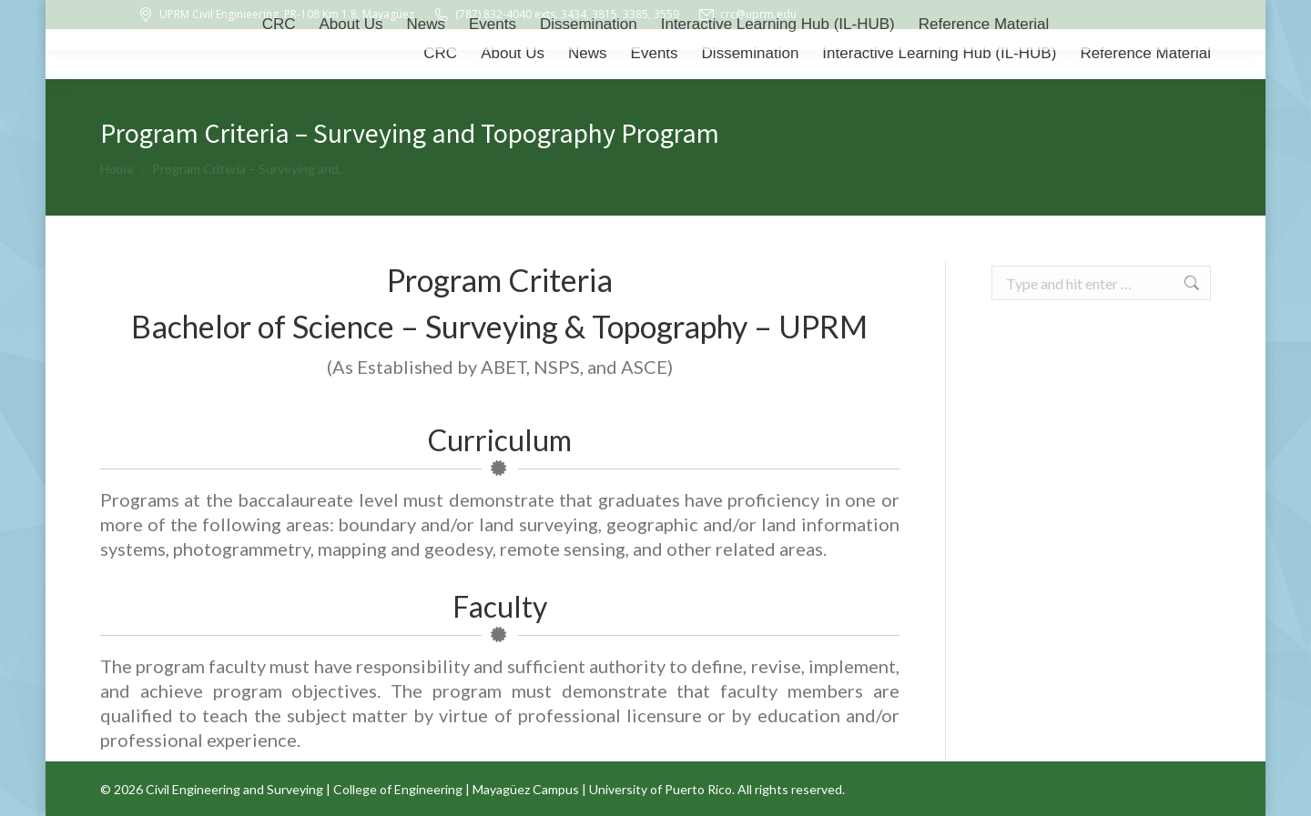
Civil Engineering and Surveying (234, 789)
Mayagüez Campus (526, 789)
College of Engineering (397, 789)
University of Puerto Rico (660, 789)
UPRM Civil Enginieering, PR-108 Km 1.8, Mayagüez (275, 14)
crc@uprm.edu (747, 14)
